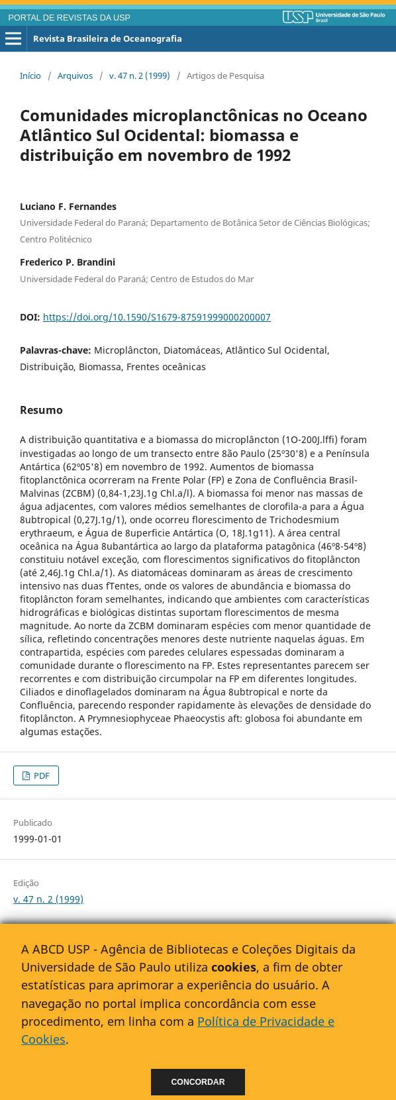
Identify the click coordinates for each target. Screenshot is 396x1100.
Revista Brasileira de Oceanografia (107, 38)
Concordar (198, 1082)
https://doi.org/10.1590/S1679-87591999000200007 (157, 317)
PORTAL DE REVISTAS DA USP (69, 18)
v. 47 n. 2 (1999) (139, 75)
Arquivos (75, 75)
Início (30, 75)
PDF (41, 775)
